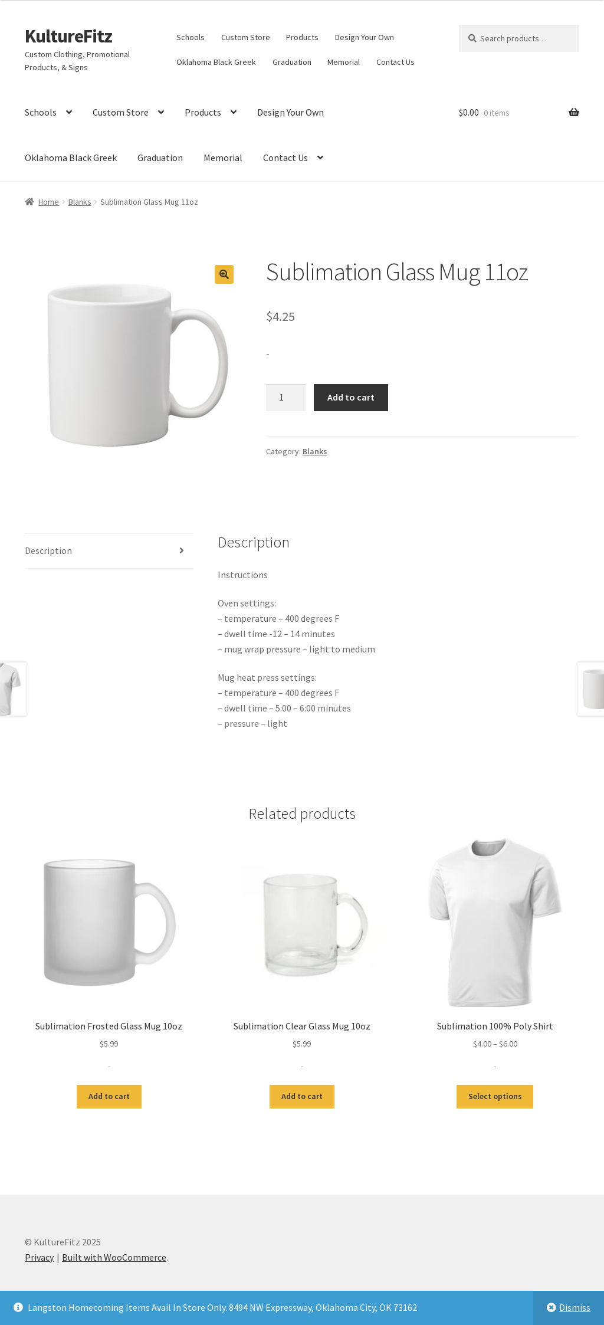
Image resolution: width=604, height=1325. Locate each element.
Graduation (292, 62)
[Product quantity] (286, 397)
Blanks (79, 201)
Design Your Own (364, 37)
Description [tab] (48, 550)
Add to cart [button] (109, 1096)
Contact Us (395, 62)
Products (302, 37)
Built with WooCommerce (114, 1257)
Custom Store (245, 37)
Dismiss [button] (574, 1307)
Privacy (39, 1257)
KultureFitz (68, 36)
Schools (190, 37)
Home (48, 201)
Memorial (343, 62)
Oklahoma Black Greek (216, 62)
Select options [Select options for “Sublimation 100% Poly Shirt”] (495, 1096)
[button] (224, 274)
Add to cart (351, 397)
